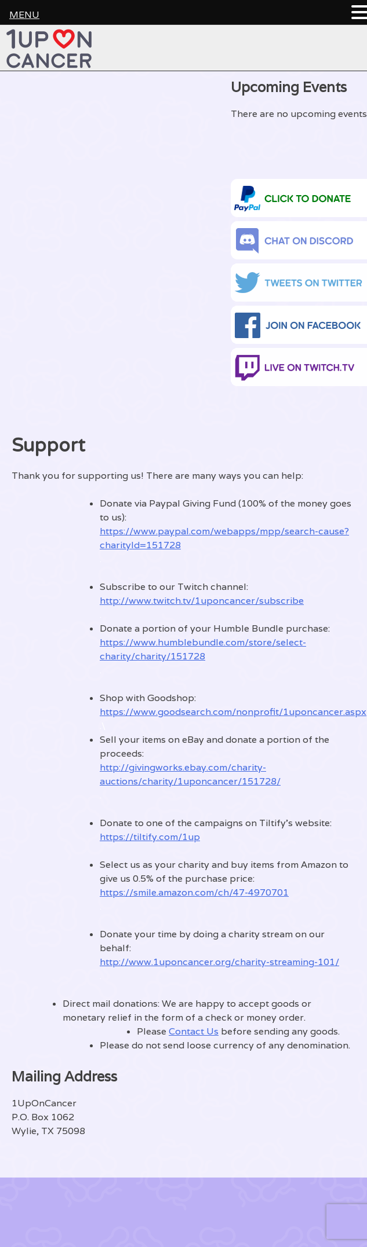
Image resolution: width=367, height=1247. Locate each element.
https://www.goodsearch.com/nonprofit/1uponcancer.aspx (233, 712)
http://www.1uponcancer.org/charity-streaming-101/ (219, 962)
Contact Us (194, 1031)
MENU (24, 15)
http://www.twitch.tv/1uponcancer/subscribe (202, 601)
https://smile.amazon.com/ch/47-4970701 (194, 892)
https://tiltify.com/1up (150, 837)
